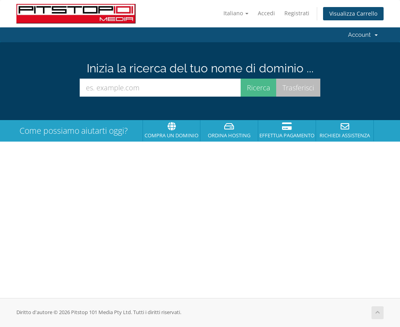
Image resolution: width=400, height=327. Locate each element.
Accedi (266, 13)
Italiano (235, 13)
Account (363, 34)
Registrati (296, 13)
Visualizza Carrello (353, 13)
